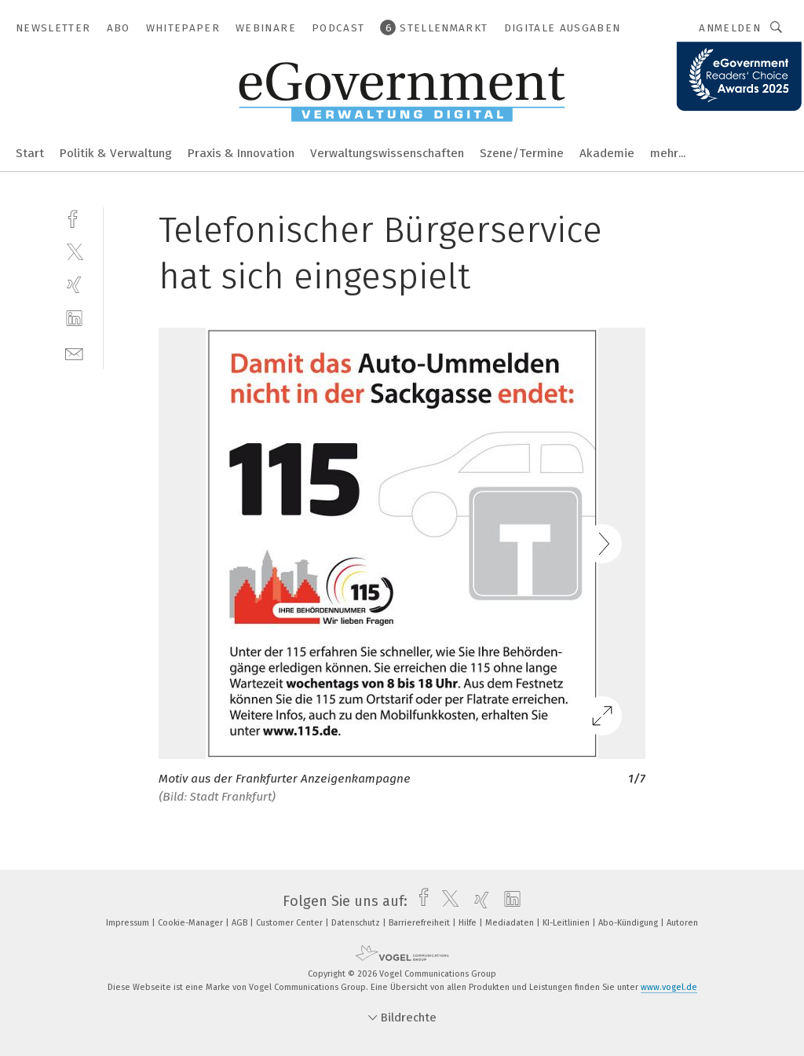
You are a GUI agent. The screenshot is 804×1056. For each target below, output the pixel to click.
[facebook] (74, 217)
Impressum (129, 923)
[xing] (74, 285)
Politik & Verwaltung (116, 153)
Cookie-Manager (191, 923)
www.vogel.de (669, 987)
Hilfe (469, 923)
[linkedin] (74, 318)
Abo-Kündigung (629, 923)
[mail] (74, 352)
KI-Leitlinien (567, 923)
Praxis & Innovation (241, 153)
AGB (241, 923)
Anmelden (730, 28)
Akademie (606, 153)
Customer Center (290, 923)
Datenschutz (356, 923)
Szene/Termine (522, 153)
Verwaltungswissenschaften (387, 153)
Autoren (682, 923)
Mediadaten (510, 923)
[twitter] (74, 251)
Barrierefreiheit (420, 923)
